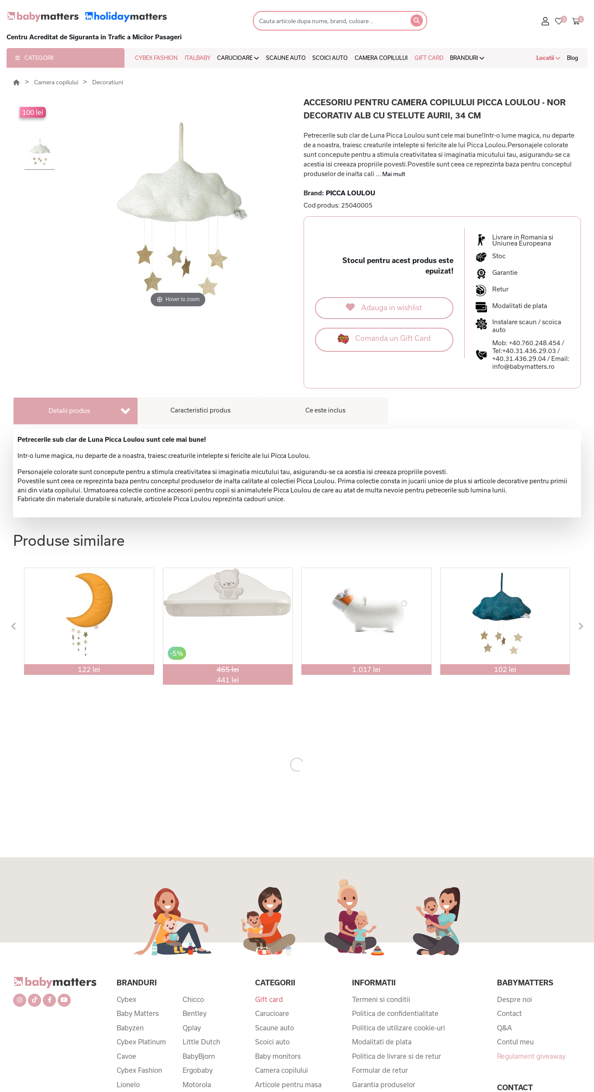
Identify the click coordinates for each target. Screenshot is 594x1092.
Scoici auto (272, 1042)
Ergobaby (198, 1070)
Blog (572, 58)
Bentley (195, 1013)
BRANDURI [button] (467, 58)
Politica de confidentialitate (395, 1013)
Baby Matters (138, 1013)
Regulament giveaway (531, 1056)
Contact (509, 1013)
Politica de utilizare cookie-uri (398, 1028)
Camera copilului (56, 82)
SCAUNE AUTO (286, 58)
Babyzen (130, 1028)
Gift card (269, 999)
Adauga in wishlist (384, 307)
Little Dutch (201, 1042)
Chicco (193, 999)
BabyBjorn (199, 1056)
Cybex (126, 999)
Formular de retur (380, 1070)
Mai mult (393, 173)
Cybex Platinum (141, 1042)
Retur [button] (500, 289)
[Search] (329, 21)
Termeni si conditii (381, 999)
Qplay (192, 1028)
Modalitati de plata (381, 1042)
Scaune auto (274, 1028)
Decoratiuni (107, 82)
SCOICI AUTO (330, 58)
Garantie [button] (505, 273)
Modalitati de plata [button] (519, 306)
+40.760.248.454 (534, 343)
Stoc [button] (499, 256)
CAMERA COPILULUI (381, 58)
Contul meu (515, 1042)
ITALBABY (198, 58)
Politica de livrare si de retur (396, 1056)
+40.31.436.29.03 (529, 350)
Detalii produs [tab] (69, 410)
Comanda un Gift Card (384, 339)
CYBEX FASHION (156, 58)
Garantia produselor (383, 1085)
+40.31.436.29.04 (519, 358)
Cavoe (126, 1056)
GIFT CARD (428, 58)
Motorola (197, 1085)
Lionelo (128, 1085)
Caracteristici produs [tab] (200, 410)
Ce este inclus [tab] (325, 410)
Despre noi (514, 999)
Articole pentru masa (288, 1085)
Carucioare (272, 1013)
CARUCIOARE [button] (238, 58)
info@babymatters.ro (523, 366)
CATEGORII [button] (34, 58)
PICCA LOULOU (350, 193)
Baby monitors (278, 1056)
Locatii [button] (548, 58)
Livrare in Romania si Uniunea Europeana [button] (522, 240)
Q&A (504, 1028)
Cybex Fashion (139, 1070)
